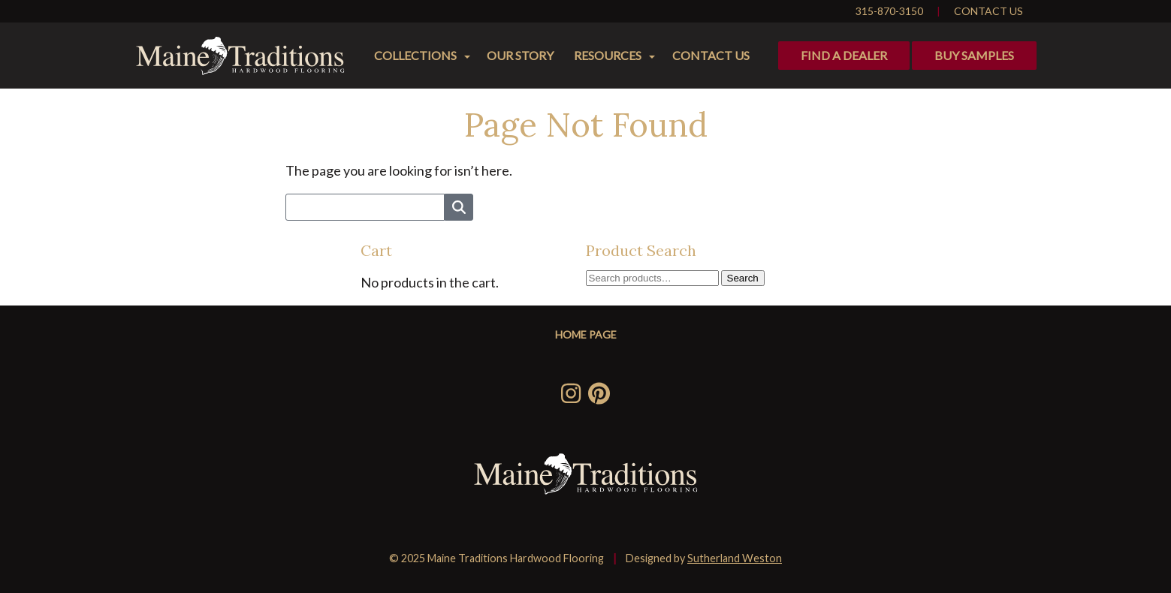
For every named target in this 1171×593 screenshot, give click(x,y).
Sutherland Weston (734, 558)
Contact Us (988, 11)
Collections (415, 55)
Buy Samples (974, 55)
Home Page (586, 334)
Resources (607, 55)
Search (743, 278)
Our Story (520, 55)
